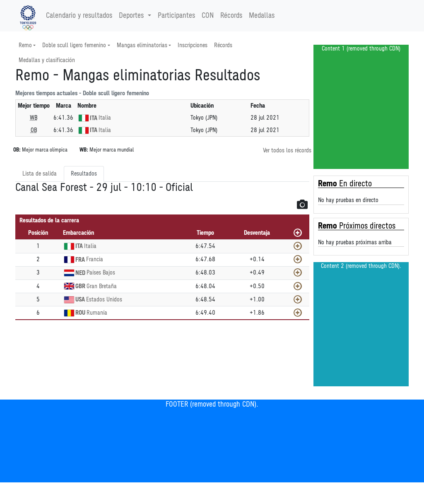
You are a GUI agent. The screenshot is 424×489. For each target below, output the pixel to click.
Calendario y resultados (79, 15)
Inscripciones (192, 45)
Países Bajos (101, 272)
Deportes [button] (132, 15)
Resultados (84, 173)
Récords (231, 15)
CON (208, 15)
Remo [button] (25, 45)
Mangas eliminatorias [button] (142, 45)
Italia (105, 117)
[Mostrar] (298, 246)
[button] (302, 204)
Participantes (176, 15)
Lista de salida (39, 173)
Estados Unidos (104, 299)
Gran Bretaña (102, 286)
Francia (94, 259)
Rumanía (97, 313)
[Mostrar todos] (298, 233)
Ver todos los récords (287, 150)
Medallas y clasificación (47, 60)
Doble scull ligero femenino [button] (74, 45)
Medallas (262, 15)
